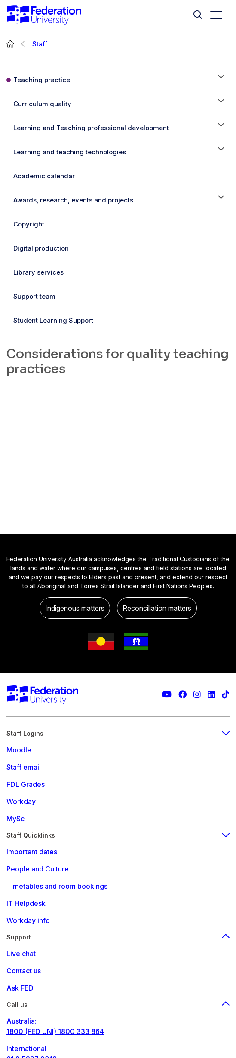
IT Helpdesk (26, 903)
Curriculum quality (42, 104)
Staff (39, 44)
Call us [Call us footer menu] (118, 1004)
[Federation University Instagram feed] (197, 694)
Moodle (18, 750)
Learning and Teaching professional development (91, 128)
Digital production (41, 248)
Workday (21, 801)
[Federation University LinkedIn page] (211, 694)
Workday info (28, 920)
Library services (38, 272)
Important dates (31, 851)
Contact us (23, 970)
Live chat (21, 953)
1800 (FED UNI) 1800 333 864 (55, 1031)
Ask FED (20, 988)
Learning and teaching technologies (69, 152)
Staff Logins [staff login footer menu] (118, 733)
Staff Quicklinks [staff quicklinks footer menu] (118, 835)
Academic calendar (44, 176)
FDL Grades (25, 784)
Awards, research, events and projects (73, 200)
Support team (34, 296)
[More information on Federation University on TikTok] (225, 694)
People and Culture (37, 869)
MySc (15, 818)
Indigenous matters (74, 608)
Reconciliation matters (157, 608)
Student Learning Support (53, 320)
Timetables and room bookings (56, 886)
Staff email (23, 767)
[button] (221, 80)
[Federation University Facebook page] (182, 694)
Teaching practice (41, 80)
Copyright (28, 224)
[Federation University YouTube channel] (167, 694)
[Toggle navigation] (212, 15)
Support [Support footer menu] (118, 937)
